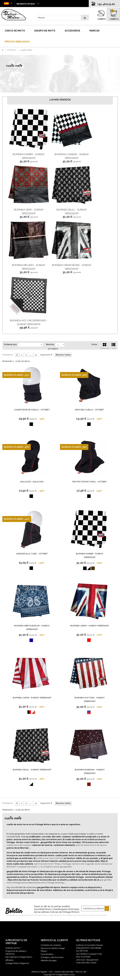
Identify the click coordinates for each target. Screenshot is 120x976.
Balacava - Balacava (32, 481)
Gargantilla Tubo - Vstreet (32, 553)
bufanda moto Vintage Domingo (48, 882)
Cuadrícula (104, 345)
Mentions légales (39, 972)
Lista (113, 345)
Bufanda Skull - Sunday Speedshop (32, 769)
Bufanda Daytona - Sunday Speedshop (90, 699)
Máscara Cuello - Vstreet (89, 409)
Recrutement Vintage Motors (18, 957)
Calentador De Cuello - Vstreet (32, 409)
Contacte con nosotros (51, 945)
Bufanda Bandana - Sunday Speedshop (90, 771)
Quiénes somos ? (13, 948)
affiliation (9, 960)
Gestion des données (64, 972)
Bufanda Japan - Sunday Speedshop (32, 697)
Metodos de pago (49, 960)
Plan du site (80, 972)
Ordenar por (10, 344)
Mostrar (50, 344)
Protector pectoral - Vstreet (89, 481)
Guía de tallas (47, 954)
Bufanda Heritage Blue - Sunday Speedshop (32, 627)
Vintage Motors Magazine (17, 963)
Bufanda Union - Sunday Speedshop (89, 625)
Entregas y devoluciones (52, 957)
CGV (51, 972)
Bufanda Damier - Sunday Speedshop (89, 555)
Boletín (13, 911)
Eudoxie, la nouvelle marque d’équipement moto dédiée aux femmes (89, 948)
